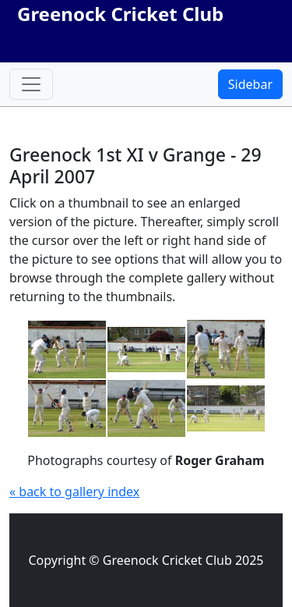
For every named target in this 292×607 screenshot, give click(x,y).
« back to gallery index (74, 491)
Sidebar (250, 84)
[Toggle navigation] (31, 84)
